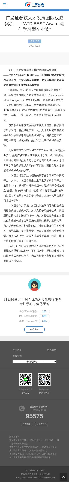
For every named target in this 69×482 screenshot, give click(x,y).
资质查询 (17, 356)
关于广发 (17, 350)
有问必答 (34, 329)
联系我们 (51, 350)
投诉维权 (26, 424)
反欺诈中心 (41, 424)
